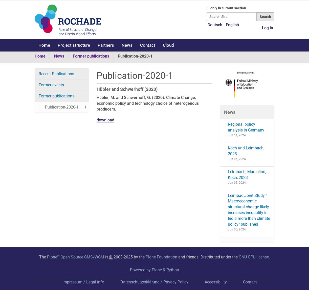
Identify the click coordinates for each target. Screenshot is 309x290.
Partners (106, 45)
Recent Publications (56, 73)
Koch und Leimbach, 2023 (246, 151)
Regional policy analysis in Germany (246, 127)
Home (44, 45)
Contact (147, 45)
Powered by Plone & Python (154, 270)
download (105, 120)
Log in (267, 27)
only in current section (228, 8)
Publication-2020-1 (62, 107)
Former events (51, 85)
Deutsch (215, 24)
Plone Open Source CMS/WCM (75, 257)
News (127, 45)
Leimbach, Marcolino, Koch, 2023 (247, 174)
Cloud (168, 45)
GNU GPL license (254, 257)
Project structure (74, 45)
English (232, 24)
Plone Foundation (161, 257)
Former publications (91, 56)
